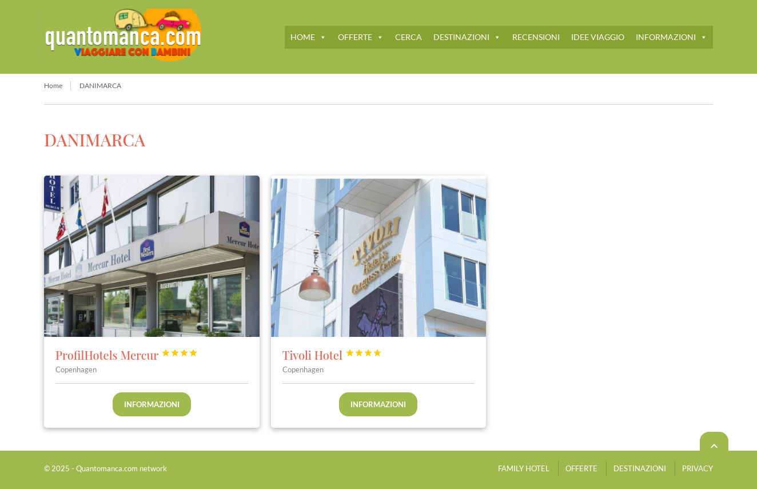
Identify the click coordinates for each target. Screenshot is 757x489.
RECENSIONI (536, 37)
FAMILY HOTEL (523, 468)
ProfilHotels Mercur (126, 355)
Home (53, 85)
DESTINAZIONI (467, 37)
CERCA (408, 37)
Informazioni (152, 404)
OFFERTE (361, 37)
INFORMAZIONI (671, 37)
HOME (308, 37)
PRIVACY (697, 468)
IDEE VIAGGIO (597, 37)
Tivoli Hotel (332, 355)
